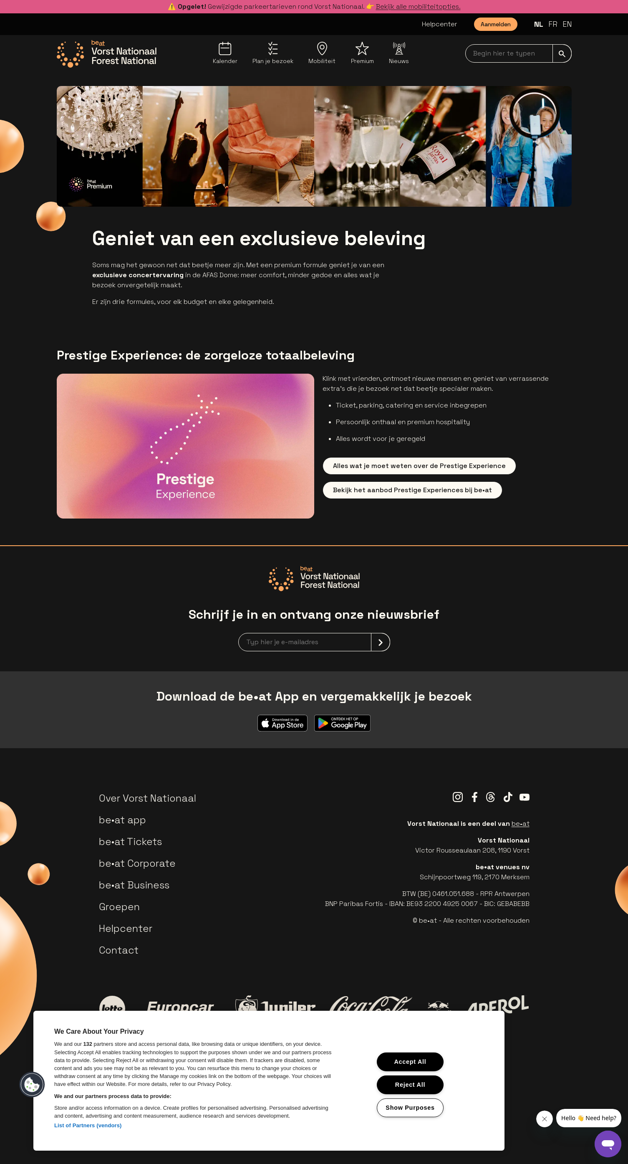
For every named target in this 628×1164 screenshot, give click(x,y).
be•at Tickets (130, 841)
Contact (119, 950)
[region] (268, 1081)
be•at (521, 823)
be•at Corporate (137, 863)
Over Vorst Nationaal (147, 798)
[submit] (562, 53)
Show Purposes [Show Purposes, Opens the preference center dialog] (410, 1107)
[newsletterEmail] (314, 642)
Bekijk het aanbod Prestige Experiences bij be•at (412, 490)
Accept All (410, 1061)
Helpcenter (439, 24)
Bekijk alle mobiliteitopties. (418, 6)
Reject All (410, 1084)
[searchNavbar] (518, 53)
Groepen (119, 906)
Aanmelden (496, 24)
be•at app (122, 819)
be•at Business (134, 884)
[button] (32, 1084)
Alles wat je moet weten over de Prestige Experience (419, 465)
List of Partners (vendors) (88, 1125)
